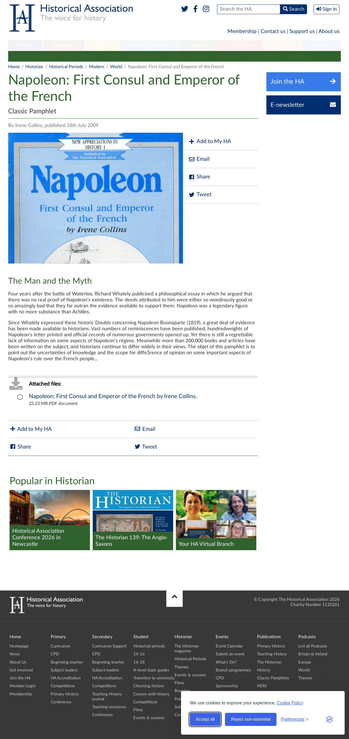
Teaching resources (109, 707)
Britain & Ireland (312, 654)
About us (328, 31)
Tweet (200, 195)
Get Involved (21, 670)
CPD (55, 654)
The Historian (269, 662)
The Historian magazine (33, 56)
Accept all (205, 719)
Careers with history (151, 694)
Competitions (63, 686)
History (263, 670)
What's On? (226, 662)
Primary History (65, 694)
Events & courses (145, 56)
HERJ (262, 686)
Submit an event (264, 56)
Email (199, 159)
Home (14, 67)
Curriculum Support (109, 646)
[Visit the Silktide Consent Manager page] (329, 719)
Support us (302, 31)
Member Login (22, 686)
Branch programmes (233, 670)
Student (102, 45)
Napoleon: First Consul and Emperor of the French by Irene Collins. (113, 396)
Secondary (63, 45)
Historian (198, 45)
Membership (242, 31)
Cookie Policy (290, 703)
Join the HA (20, 678)
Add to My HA (209, 141)
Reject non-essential (250, 719)
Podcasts (283, 45)
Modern (96, 67)
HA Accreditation (66, 678)
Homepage (19, 646)
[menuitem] (25, 45)
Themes (113, 56)
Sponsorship (227, 686)
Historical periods (149, 646)
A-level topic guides (151, 670)
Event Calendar (229, 646)
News (15, 654)
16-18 (139, 662)
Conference (299, 56)
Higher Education (149, 45)
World (116, 67)
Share (199, 177)
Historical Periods (81, 56)
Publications (240, 45)
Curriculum (60, 646)
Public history (227, 56)
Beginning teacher (67, 662)
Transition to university (153, 678)
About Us (18, 662)
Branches (321, 45)
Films (175, 56)
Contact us (273, 31)
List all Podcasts (312, 646)
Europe (304, 662)
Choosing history (148, 686)
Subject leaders (64, 670)
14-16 (139, 654)
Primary (25, 45)
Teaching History (272, 654)
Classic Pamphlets (273, 678)
